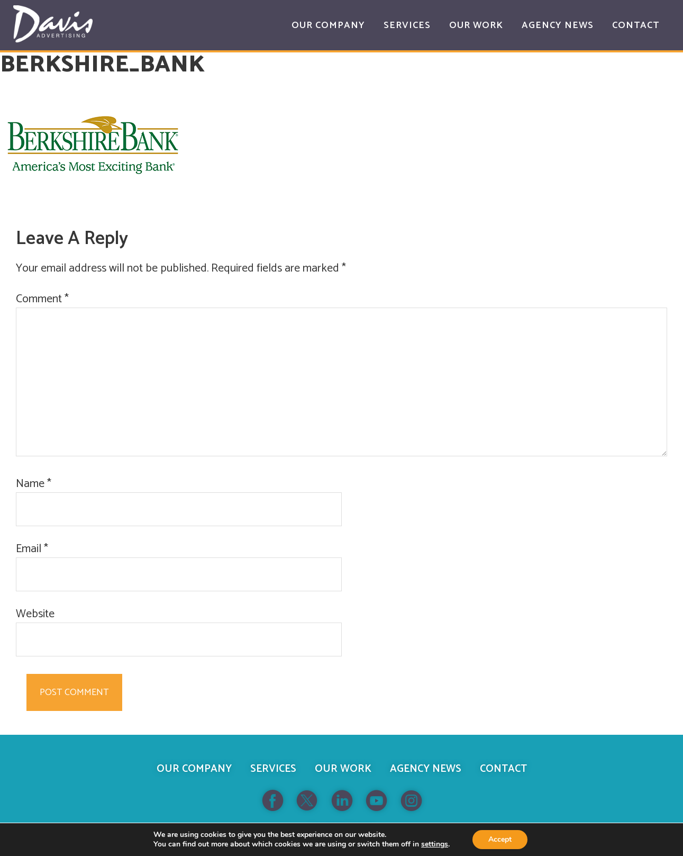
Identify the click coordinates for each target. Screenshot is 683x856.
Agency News (425, 769)
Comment (42, 299)
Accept (500, 839)
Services (273, 769)
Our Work (343, 769)
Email (32, 549)
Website (35, 614)
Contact (503, 769)
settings (434, 844)
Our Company (194, 769)
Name (33, 484)
